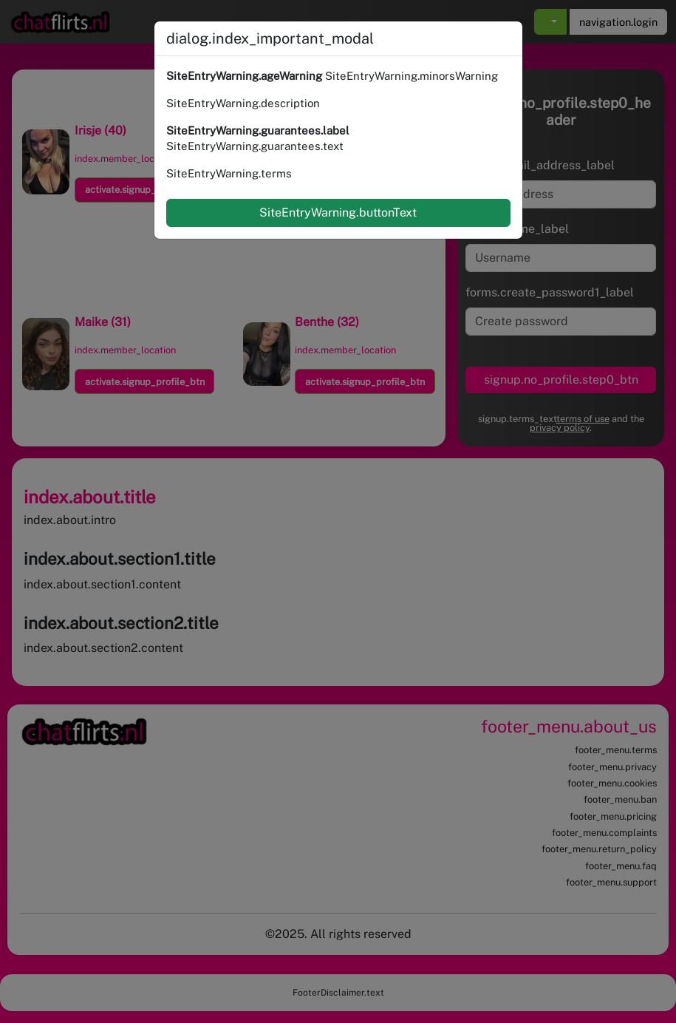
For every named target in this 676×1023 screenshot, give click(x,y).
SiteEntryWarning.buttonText (338, 212)
